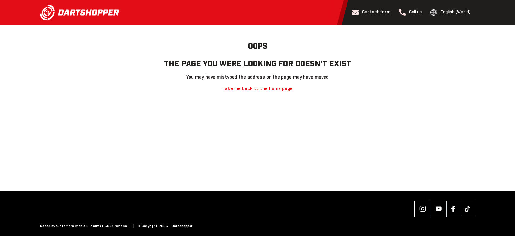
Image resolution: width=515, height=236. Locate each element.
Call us (410, 12)
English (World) (450, 12)
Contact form (371, 12)
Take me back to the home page (257, 89)
